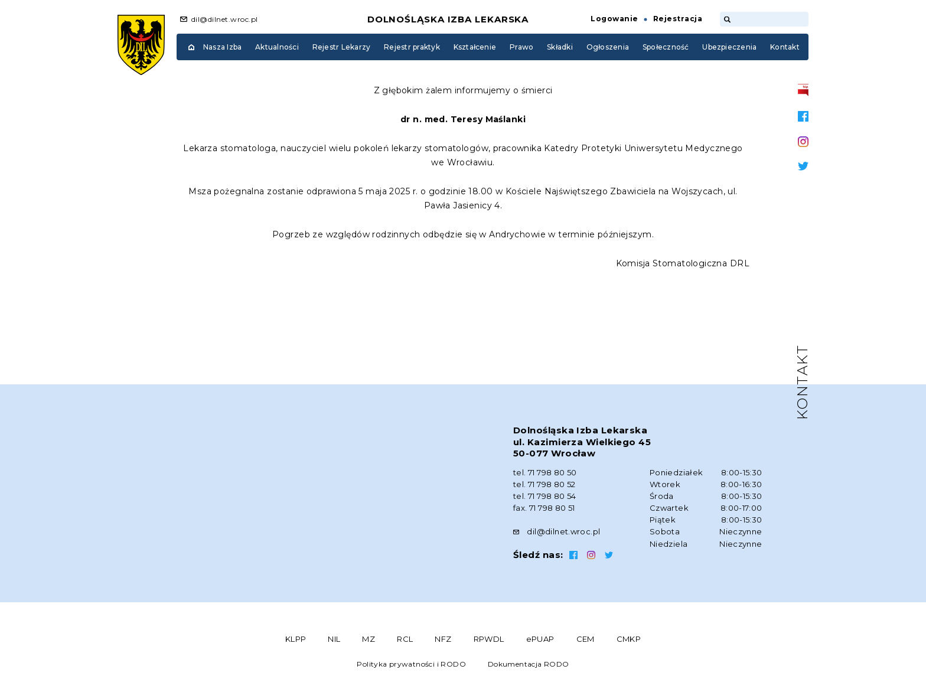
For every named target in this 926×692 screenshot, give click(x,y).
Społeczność (666, 47)
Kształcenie (475, 47)
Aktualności (277, 47)
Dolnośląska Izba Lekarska (448, 19)
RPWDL (489, 639)
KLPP (296, 639)
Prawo (521, 47)
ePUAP (540, 639)
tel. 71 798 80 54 (544, 496)
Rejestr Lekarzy (341, 47)
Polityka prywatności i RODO (411, 664)
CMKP (629, 639)
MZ (368, 639)
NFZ (443, 639)
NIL (334, 639)
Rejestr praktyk (412, 47)
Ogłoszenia (607, 47)
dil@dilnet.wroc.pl (224, 19)
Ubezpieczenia (729, 47)
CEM (585, 639)
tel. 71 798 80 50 (545, 472)
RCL (405, 639)
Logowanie (614, 18)
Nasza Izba (222, 47)
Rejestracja (677, 18)
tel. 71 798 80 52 (544, 484)
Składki (560, 47)
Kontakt (785, 47)
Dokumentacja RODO (528, 664)
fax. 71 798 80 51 (544, 508)
